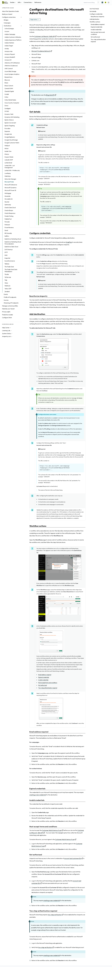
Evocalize (7, 128)
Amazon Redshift (10, 57)
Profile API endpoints (10, 297)
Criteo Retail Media (10, 100)
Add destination (94, 19)
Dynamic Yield (9, 114)
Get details (93, 11)
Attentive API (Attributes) (12, 63)
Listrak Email (8, 163)
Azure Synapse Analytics (12, 74)
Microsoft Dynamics (10, 187)
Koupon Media (9, 157)
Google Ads (8, 134)
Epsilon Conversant (10, 123)
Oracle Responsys (10, 213)
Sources (6, 300)
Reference (38, 2)
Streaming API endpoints (11, 303)
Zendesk (7, 291)
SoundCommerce (10, 261)
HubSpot (7, 145)
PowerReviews (9, 227)
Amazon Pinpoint (10, 54)
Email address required (97, 24)
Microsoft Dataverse (11, 185)
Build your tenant (7, 14)
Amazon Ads (8, 51)
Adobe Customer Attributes (13, 37)
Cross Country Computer (12, 103)
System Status (6, 333)
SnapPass (69, 242)
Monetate (7, 196)
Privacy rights (6, 312)
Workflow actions (95, 22)
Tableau (7, 264)
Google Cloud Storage (11, 140)
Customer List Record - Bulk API (44, 36)
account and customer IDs (72, 858)
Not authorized (95, 37)
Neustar (7, 202)
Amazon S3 (8, 60)
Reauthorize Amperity (97, 16)
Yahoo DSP (8, 288)
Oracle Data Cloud (10, 207)
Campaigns (7, 23)
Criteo (6, 97)
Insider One (8, 151)
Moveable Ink (9, 199)
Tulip (6, 280)
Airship (7, 48)
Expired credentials (96, 27)
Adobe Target (9, 46)
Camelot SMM (9, 88)
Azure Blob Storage (10, 71)
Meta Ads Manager (10, 179)
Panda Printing (9, 216)
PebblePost (8, 219)
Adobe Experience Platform (13, 40)
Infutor (7, 148)
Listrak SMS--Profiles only (12, 170)
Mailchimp (8, 176)
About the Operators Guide (10, 11)
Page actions (35, 19)
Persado (7, 222)
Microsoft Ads (9, 182)
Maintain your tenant (8, 309)
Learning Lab (6, 330)
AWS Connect (9, 68)
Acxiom (7, 31)
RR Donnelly (8, 233)
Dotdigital (7, 108)
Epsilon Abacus (9, 120)
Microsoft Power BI (10, 190)
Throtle (7, 274)
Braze (6, 83)
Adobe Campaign (10, 34)
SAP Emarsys (9, 249)
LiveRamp (8, 173)
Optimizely (8, 205)
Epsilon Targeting (10, 126)
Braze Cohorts (9, 86)
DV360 (7, 111)
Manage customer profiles (10, 306)
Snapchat (7, 258)
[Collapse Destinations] (21, 26)
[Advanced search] (102, 2)
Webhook (7, 286)
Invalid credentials (96, 29)
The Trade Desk (9, 267)
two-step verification (55, 915)
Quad (6, 230)
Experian (7, 131)
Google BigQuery (10, 137)
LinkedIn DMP (9, 160)
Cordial (7, 94)
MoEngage (8, 193)
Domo (6, 105)
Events (6, 294)
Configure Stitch (7, 317)
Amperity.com (6, 336)
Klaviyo (7, 154)
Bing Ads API (50, 95)
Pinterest (7, 225)
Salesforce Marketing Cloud (13, 239)
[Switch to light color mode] (108, 2)
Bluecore (7, 80)
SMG (6, 255)
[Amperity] (105, 2)
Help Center (5, 328)
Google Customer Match (12, 143)
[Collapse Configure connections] (21, 17)
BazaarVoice (8, 77)
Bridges (6, 20)
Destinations (7, 26)
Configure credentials (96, 14)
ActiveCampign (9, 28)
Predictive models (7, 315)
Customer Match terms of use (51, 830)
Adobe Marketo (9, 43)
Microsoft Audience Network (40, 51)
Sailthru (7, 236)
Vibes (6, 283)
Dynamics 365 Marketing (12, 117)
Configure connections (9, 17)
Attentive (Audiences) (11, 65)
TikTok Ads (8, 277)
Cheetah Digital (9, 91)
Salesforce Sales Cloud (11, 247)
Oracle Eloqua (9, 210)
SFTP (6, 252)
